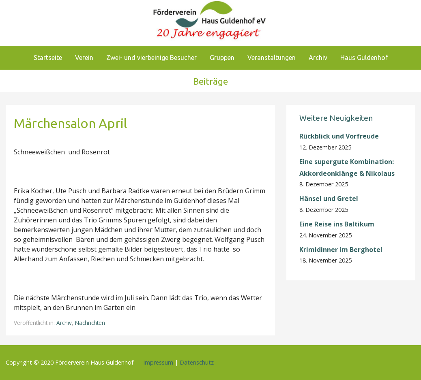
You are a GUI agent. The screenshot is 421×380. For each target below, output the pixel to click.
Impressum (158, 362)
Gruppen (222, 57)
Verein (84, 57)
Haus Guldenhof (364, 57)
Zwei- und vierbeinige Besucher (151, 57)
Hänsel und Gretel (328, 198)
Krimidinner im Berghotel (340, 249)
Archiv (318, 57)
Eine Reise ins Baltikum (337, 224)
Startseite (48, 57)
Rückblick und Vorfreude (339, 136)
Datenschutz (197, 362)
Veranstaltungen (271, 57)
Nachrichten (90, 323)
